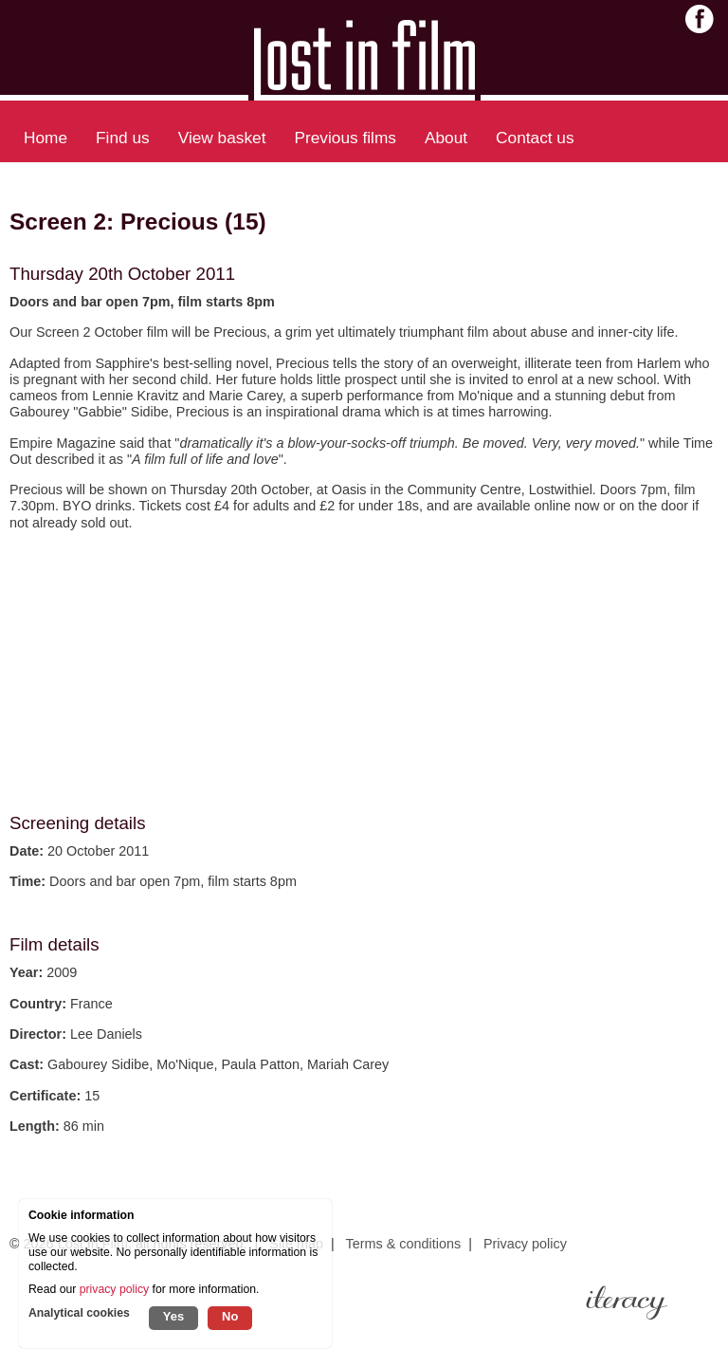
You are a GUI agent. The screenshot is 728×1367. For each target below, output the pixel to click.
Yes (173, 1316)
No (230, 1316)
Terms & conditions (404, 1243)
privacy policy (114, 1289)
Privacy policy (525, 1243)
